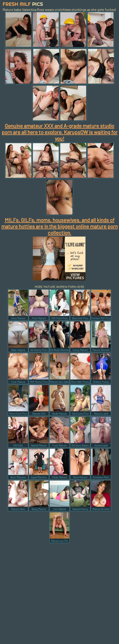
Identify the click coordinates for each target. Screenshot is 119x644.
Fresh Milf (23, 4)
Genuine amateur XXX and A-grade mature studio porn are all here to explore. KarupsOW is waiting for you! (60, 132)
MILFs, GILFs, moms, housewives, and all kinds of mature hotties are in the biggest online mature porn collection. (59, 226)
